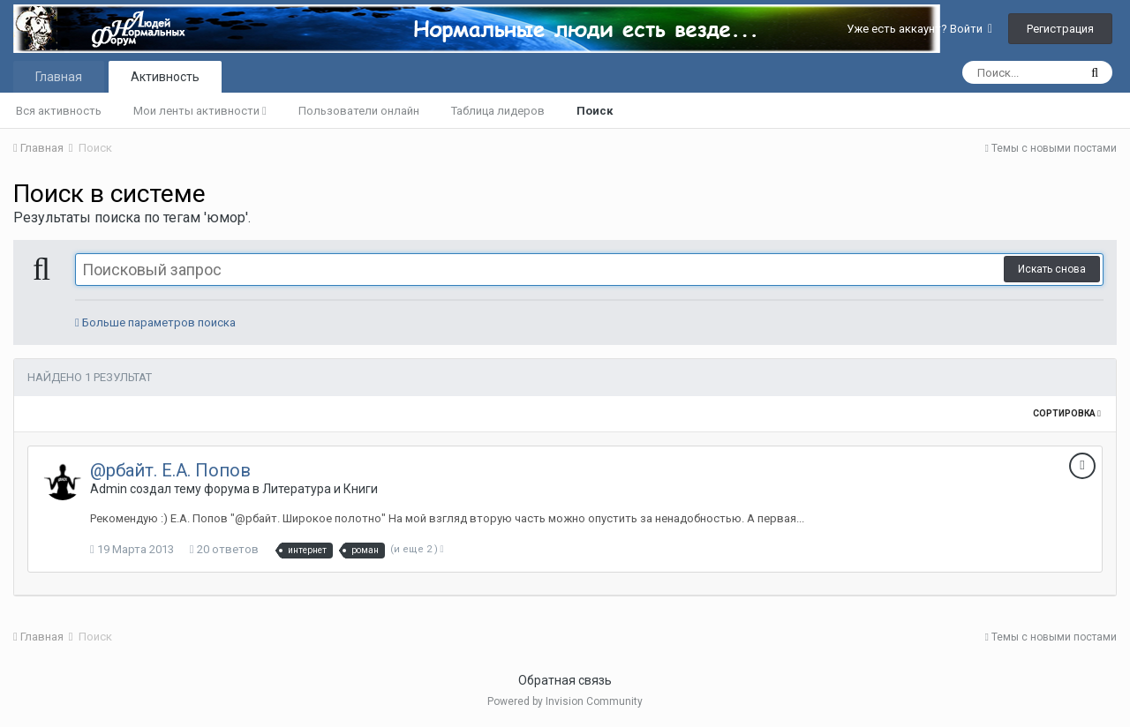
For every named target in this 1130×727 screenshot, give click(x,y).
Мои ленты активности (200, 110)
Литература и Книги (320, 489)
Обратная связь (565, 680)
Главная (58, 77)
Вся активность (59, 110)
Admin (108, 489)
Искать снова (1052, 269)
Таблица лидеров (498, 110)
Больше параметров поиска (155, 322)
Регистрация (1060, 28)
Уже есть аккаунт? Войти (919, 28)
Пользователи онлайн (358, 110)
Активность (165, 77)
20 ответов (224, 549)
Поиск (594, 110)
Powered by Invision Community (565, 701)
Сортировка (1067, 413)
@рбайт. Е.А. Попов (170, 470)
